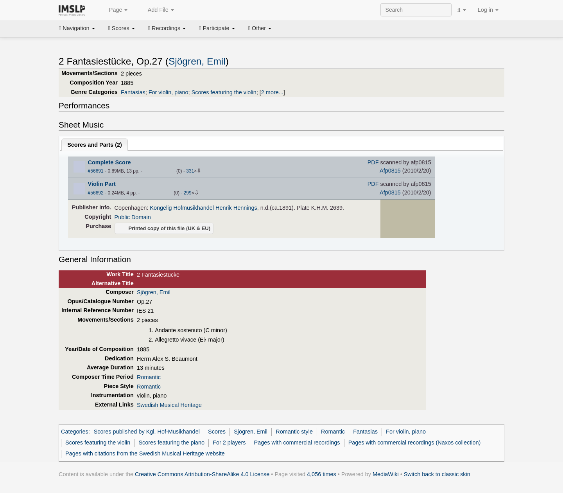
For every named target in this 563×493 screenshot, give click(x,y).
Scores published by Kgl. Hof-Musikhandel (147, 431)
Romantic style (294, 431)
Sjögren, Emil (197, 61)
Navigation (77, 28)
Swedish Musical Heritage (169, 405)
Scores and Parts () (94, 145)
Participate (217, 28)
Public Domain (133, 217)
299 (188, 193)
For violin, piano (168, 92)
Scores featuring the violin (224, 92)
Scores (121, 28)
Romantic (149, 377)
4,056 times (321, 474)
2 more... (272, 92)
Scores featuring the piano (171, 442)
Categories (74, 431)
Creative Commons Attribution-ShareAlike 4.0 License (202, 474)
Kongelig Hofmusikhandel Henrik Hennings (203, 208)
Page (114, 10)
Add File (156, 10)
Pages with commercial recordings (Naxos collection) (414, 442)
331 (190, 171)
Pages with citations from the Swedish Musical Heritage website (145, 453)
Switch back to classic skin (437, 474)
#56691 (96, 171)
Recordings (167, 28)
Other (259, 28)
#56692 (96, 193)
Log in (488, 10)
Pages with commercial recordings (297, 442)
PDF (373, 162)
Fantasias (133, 92)
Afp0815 (390, 170)
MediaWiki (386, 474)
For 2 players (229, 442)
